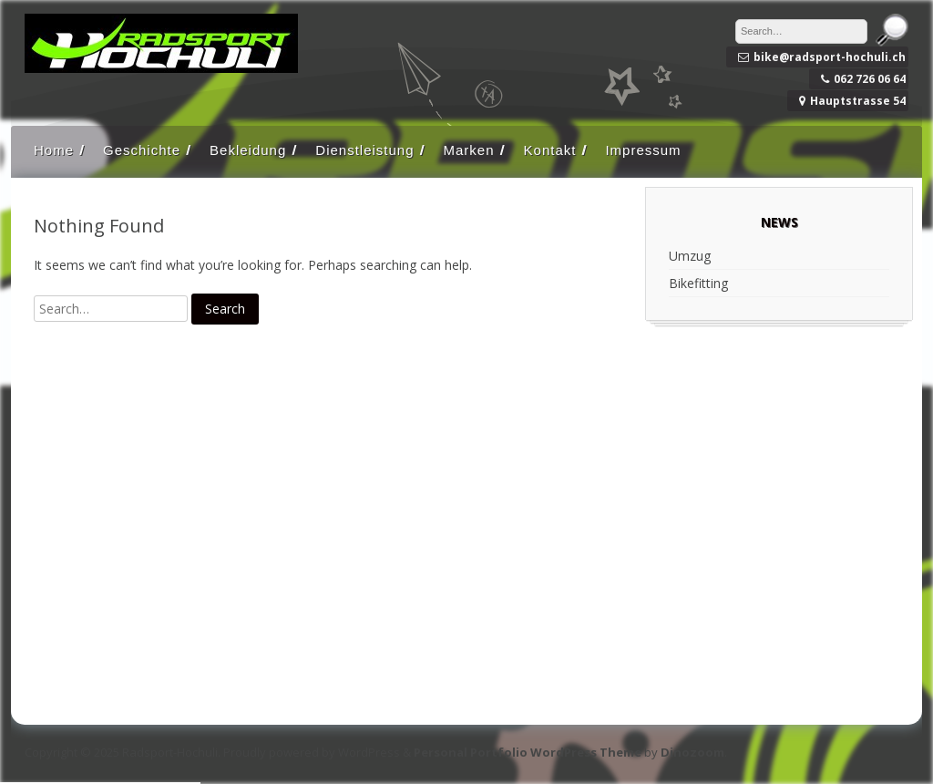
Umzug (690, 255)
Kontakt (550, 150)
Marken (469, 150)
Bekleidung (248, 150)
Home (54, 150)
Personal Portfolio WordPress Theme (527, 752)
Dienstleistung (364, 150)
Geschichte (141, 150)
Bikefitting (698, 283)
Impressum (643, 150)
